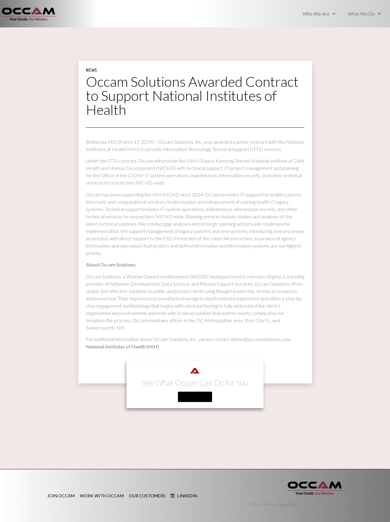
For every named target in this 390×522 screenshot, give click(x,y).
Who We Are (319, 13)
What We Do (364, 13)
